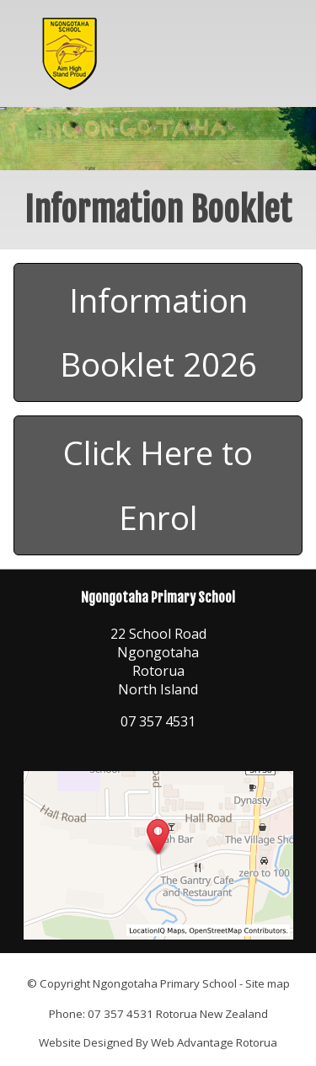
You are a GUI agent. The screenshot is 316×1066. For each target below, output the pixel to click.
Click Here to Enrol (158, 485)
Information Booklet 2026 (158, 332)
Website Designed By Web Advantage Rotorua (158, 1042)
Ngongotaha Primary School (165, 983)
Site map (267, 983)
